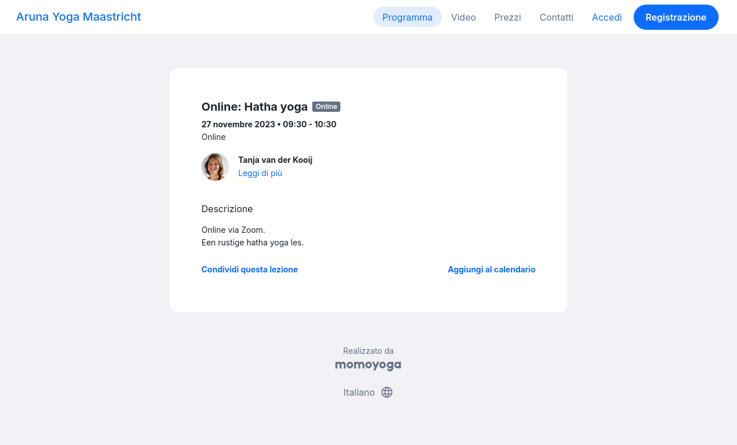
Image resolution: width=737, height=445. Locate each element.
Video (463, 17)
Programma (407, 17)
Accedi (607, 17)
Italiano (368, 392)
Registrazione (676, 17)
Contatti (556, 17)
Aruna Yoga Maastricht (78, 17)
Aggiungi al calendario (492, 269)
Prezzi (507, 17)
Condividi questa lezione (249, 269)
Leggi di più (260, 173)
